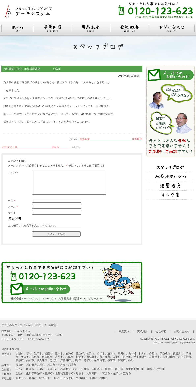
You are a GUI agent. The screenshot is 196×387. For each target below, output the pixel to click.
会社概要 (161, 331)
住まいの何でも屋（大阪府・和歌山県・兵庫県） (30, 325)
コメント (13, 172)
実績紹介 (142, 331)
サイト (12, 212)
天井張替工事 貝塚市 (35, 146)
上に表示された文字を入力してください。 (33, 225)
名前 (11, 200)
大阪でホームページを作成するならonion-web (174, 342)
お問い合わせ (182, 331)
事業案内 (124, 331)
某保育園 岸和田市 (111, 138)
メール (13, 206)
